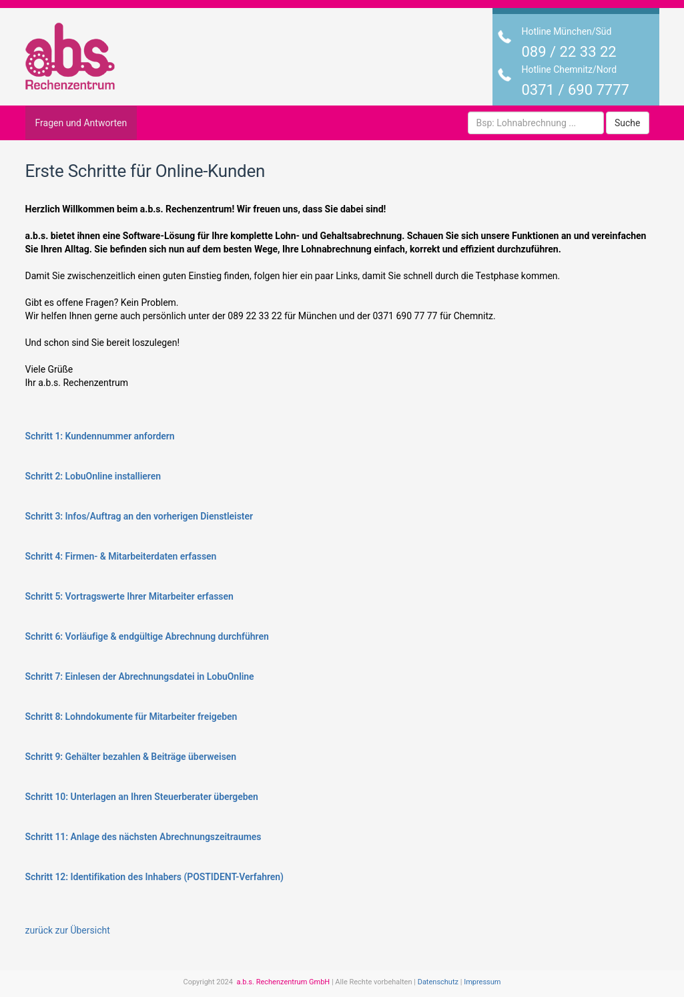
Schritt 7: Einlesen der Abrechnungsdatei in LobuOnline (139, 676)
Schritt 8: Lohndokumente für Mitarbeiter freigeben (131, 716)
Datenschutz (438, 982)
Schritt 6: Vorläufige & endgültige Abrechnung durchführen (147, 636)
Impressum (482, 982)
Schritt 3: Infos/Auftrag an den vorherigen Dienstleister (139, 516)
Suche (628, 123)
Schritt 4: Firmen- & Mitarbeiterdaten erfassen (121, 556)
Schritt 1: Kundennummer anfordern (100, 436)
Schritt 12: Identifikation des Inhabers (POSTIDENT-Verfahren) (154, 876)
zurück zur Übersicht (67, 930)
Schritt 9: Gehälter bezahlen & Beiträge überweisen (131, 756)
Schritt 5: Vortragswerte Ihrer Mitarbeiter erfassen (129, 596)
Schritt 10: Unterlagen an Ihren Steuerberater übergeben (141, 796)
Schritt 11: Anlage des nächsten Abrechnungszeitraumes (143, 836)
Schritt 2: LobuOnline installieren (93, 476)
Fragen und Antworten (81, 123)
